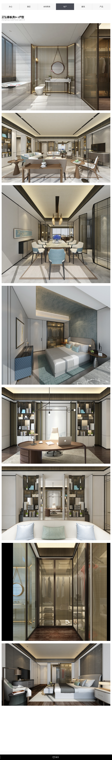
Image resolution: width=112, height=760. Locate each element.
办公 (10, 7)
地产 (65, 7)
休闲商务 (46, 7)
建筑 (83, 7)
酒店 (29, 7)
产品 (101, 7)
